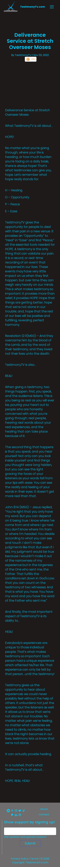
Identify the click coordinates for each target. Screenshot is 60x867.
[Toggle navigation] (51, 7)
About (44, 809)
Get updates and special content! (25, 837)
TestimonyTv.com (32, 7)
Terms (34, 858)
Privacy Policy (19, 858)
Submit (30, 843)
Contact (44, 814)
